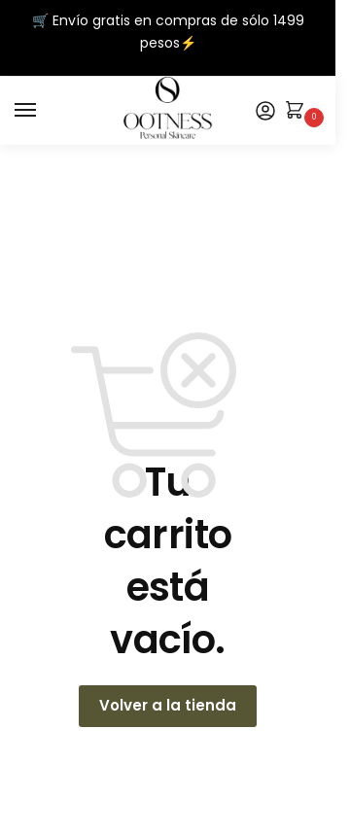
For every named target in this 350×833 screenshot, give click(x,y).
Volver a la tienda (167, 705)
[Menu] (44, 110)
